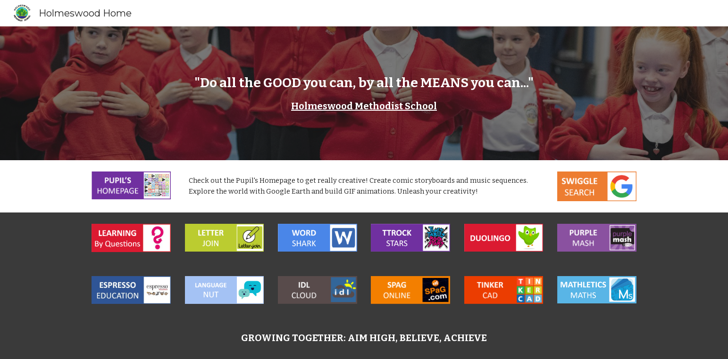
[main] (364, 93)
